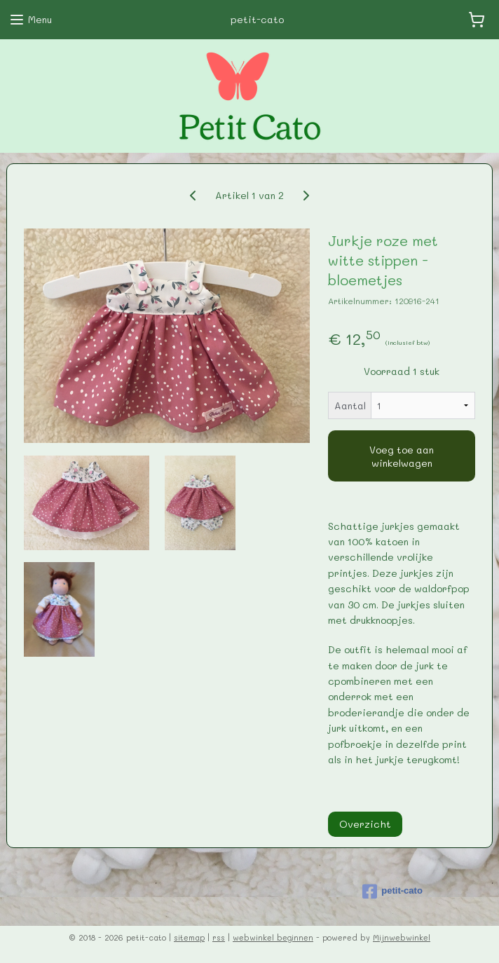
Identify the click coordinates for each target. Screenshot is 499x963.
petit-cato (392, 891)
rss (218, 937)
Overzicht (365, 824)
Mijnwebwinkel (401, 937)
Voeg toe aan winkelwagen (401, 456)
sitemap (189, 937)
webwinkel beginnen (273, 937)
